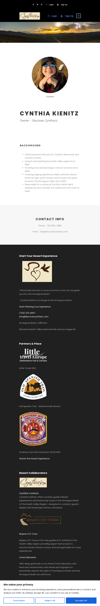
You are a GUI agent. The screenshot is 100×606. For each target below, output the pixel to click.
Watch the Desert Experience (34, 458)
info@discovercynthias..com (33, 316)
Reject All (50, 600)
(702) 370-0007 (27, 312)
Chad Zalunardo (27, 557)
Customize (19, 600)
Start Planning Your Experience (35, 306)
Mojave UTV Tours (28, 533)
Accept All (81, 600)
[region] (50, 593)
